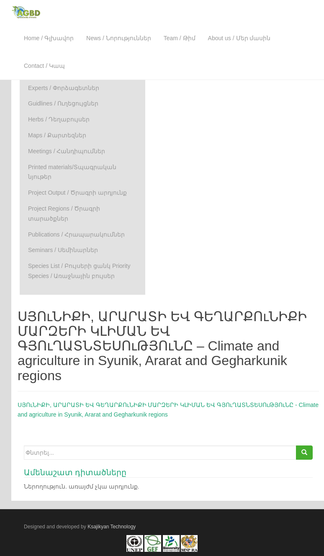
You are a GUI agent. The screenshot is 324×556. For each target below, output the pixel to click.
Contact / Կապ (44, 65)
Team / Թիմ (179, 38)
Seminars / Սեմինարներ (63, 250)
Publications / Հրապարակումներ (76, 234)
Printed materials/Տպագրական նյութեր (72, 172)
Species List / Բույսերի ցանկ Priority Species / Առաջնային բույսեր (79, 271)
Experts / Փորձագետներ (63, 88)
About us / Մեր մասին (239, 38)
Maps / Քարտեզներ (57, 135)
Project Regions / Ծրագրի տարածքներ (64, 213)
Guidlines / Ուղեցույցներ (63, 103)
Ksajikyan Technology (111, 527)
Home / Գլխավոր (49, 38)
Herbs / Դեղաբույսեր (59, 119)
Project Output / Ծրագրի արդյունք (77, 192)
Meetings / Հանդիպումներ (66, 151)
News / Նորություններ (118, 38)
